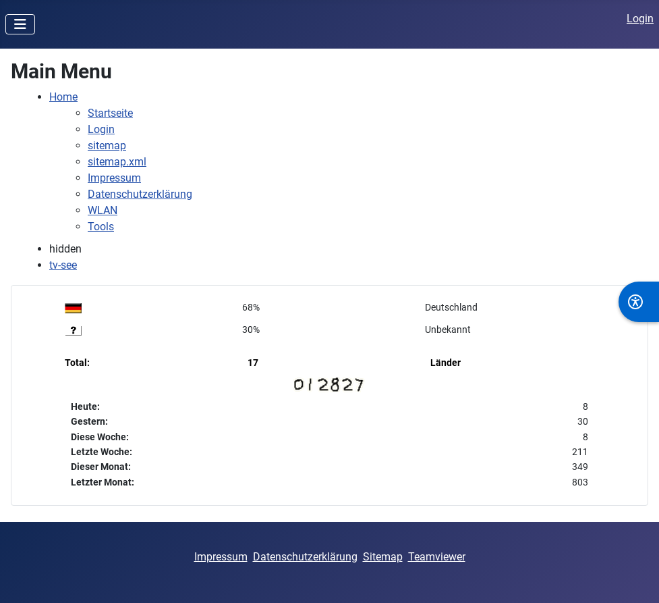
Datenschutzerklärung (140, 194)
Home (63, 96)
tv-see (63, 265)
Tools (101, 226)
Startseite (110, 113)
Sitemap (383, 556)
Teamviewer (436, 556)
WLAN (102, 210)
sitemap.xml (117, 161)
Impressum (114, 178)
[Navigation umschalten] (20, 24)
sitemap (107, 145)
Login (640, 18)
